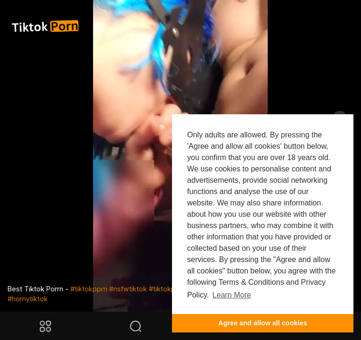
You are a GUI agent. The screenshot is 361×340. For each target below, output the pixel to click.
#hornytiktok (28, 299)
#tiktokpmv (167, 289)
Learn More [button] (232, 295)
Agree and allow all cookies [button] (262, 323)
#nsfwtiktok (128, 289)
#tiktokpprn (88, 289)
